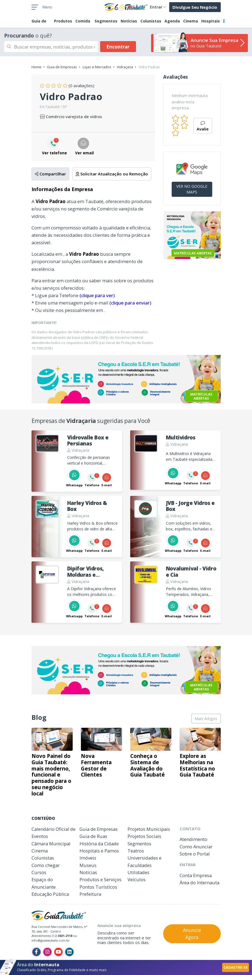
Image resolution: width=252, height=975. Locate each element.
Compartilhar (50, 174)
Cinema (190, 21)
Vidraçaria (125, 66)
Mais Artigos (206, 718)
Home (36, 66)
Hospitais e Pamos (99, 851)
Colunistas (150, 21)
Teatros (136, 851)
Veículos (137, 879)
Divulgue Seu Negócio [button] (194, 7)
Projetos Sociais (144, 836)
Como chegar (46, 865)
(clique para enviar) (130, 303)
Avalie (203, 126)
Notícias (129, 21)
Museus (88, 865)
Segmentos (106, 21)
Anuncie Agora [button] (192, 933)
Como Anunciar (196, 846)
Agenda (172, 21)
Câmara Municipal (51, 843)
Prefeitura (90, 894)
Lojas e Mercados (97, 66)
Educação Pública (50, 894)
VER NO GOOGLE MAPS (191, 189)
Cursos (39, 872)
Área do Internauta (199, 882)
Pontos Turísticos (98, 887)
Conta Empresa (196, 875)
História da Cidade (99, 843)
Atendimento (193, 839)
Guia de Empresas (62, 66)
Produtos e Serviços (100, 879)
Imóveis (88, 858)
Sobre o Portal (195, 854)
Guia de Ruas (93, 836)
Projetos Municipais (149, 829)
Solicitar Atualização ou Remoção (112, 174)
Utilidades (138, 872)
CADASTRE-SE (235, 967)
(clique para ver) (97, 295)
